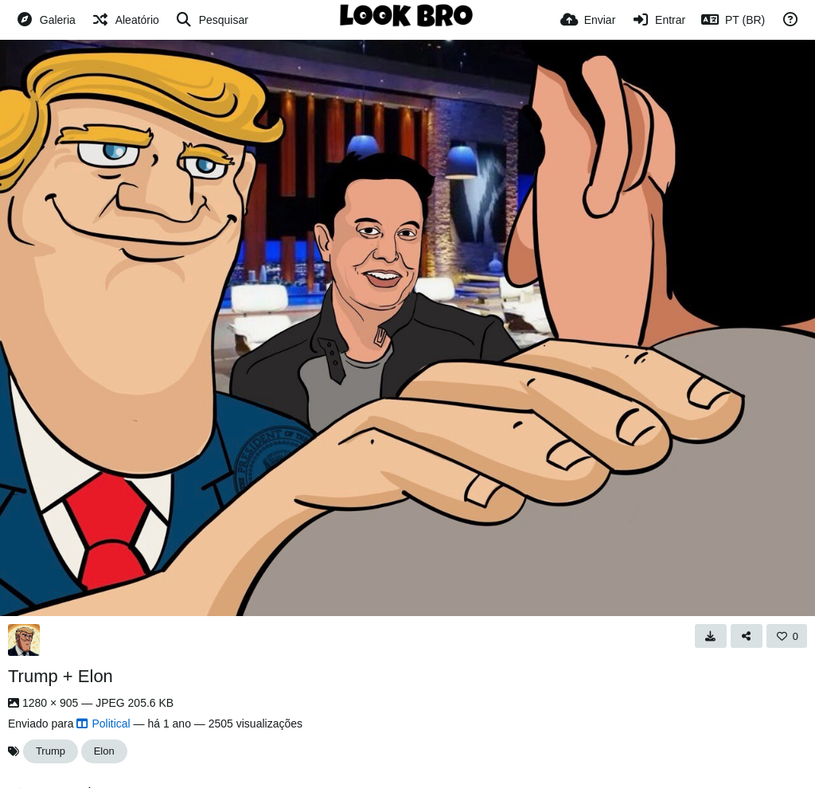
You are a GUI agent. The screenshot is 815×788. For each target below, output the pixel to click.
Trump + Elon (60, 676)
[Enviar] (587, 20)
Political (103, 723)
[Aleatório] (125, 20)
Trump (50, 751)
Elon (104, 751)
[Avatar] (24, 640)
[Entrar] (658, 20)
